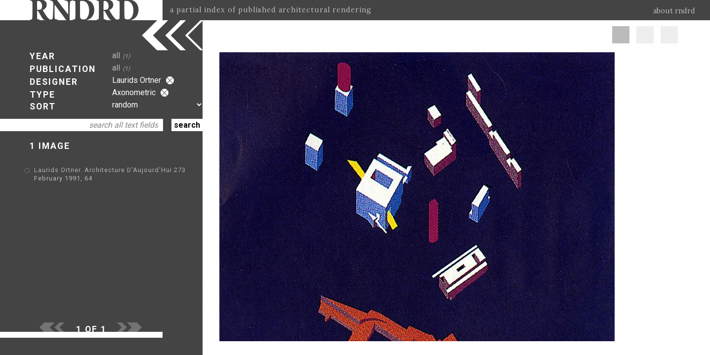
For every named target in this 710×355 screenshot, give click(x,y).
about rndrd (674, 10)
